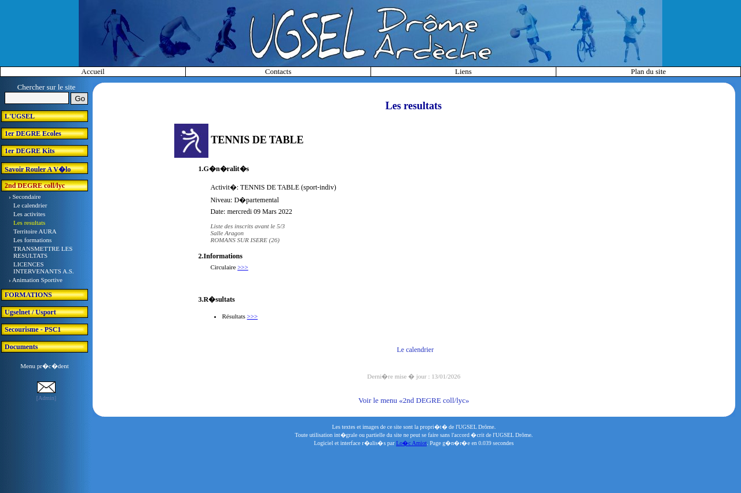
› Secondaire (25, 196)
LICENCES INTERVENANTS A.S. (43, 268)
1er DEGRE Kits (29, 151)
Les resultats (29, 222)
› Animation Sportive (36, 279)
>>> (242, 267)
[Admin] (46, 398)
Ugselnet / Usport (30, 312)
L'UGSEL (20, 116)
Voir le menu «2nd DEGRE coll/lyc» (413, 400)
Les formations (32, 239)
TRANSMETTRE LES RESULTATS (42, 252)
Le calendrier (30, 205)
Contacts (278, 71)
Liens (463, 71)
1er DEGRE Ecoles (33, 133)
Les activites (29, 213)
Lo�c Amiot (411, 443)
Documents (21, 347)
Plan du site (648, 71)
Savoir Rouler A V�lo (38, 169)
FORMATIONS (28, 295)
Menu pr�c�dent (44, 365)
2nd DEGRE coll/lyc (35, 185)
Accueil (92, 71)
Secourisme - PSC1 (33, 329)
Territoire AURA (35, 231)
